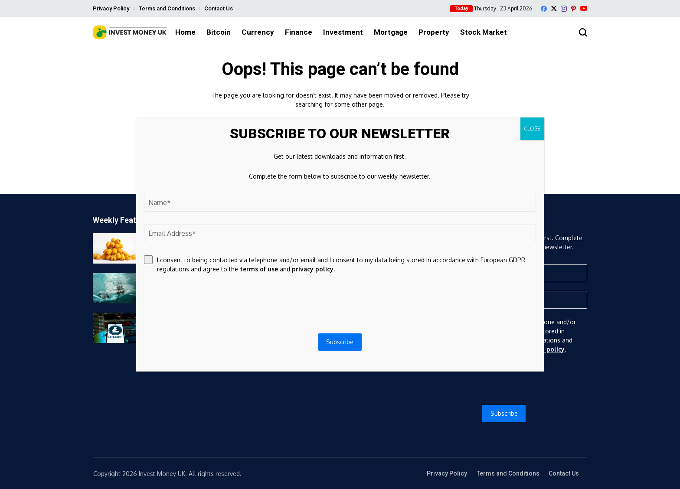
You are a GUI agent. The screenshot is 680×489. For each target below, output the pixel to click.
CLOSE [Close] (532, 128)
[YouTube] (583, 8)
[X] (553, 8)
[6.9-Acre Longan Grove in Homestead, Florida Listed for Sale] (114, 248)
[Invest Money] (130, 32)
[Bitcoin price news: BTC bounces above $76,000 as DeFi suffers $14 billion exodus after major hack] (114, 288)
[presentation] (504, 379)
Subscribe (504, 413)
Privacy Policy (111, 8)
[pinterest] (573, 9)
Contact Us (218, 8)
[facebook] (544, 9)
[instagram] (564, 9)
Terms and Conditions (167, 8)
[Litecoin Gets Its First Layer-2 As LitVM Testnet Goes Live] (114, 328)
